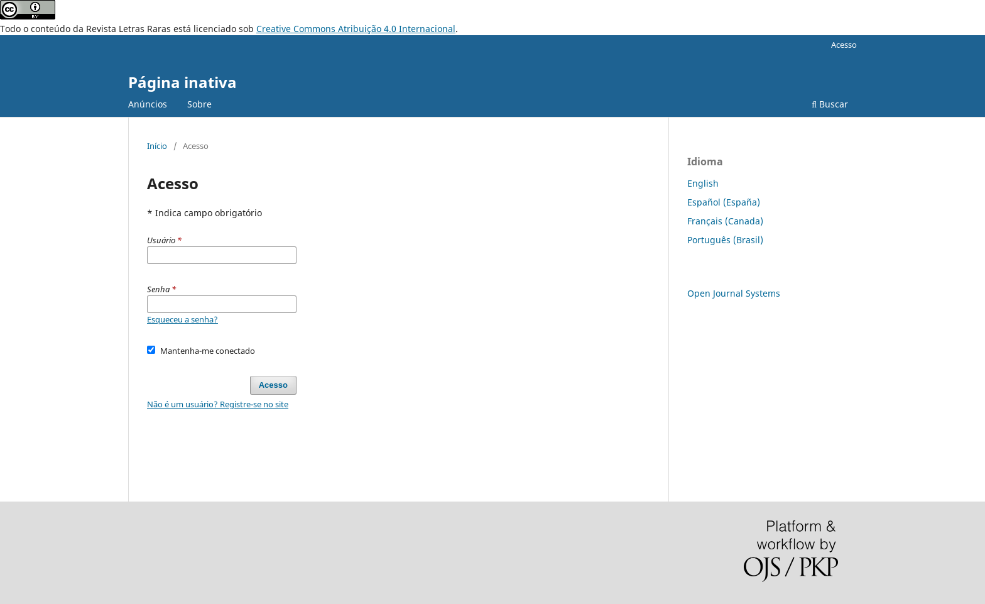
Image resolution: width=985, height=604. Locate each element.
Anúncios (147, 104)
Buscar (830, 104)
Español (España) (723, 202)
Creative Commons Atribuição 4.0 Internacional (355, 29)
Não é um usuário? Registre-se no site (217, 404)
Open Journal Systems (733, 293)
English (703, 183)
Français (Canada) (725, 221)
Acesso (844, 44)
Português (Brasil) (725, 240)
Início (157, 145)
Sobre (199, 104)
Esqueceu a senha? (182, 319)
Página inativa (182, 82)
